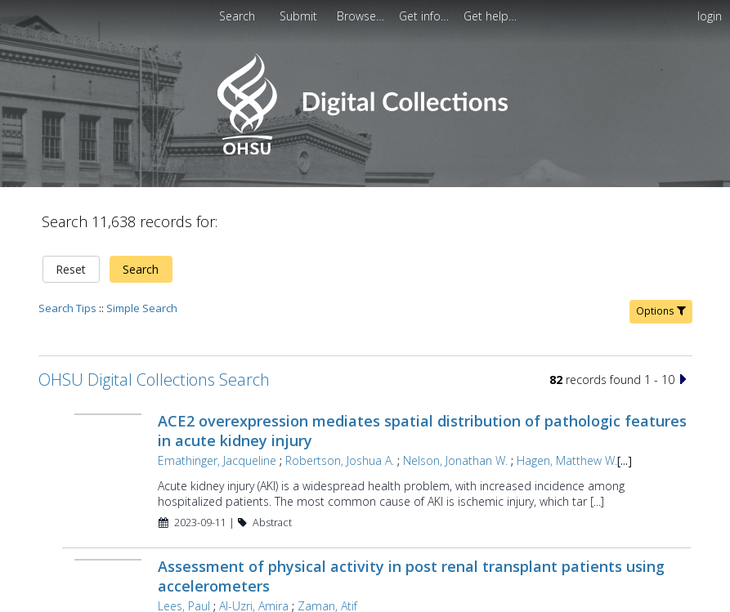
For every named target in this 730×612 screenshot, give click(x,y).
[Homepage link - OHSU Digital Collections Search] (365, 151)
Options (661, 311)
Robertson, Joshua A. (339, 460)
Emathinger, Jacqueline (217, 460)
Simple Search (141, 308)
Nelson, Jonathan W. (455, 460)
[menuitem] (300, 15)
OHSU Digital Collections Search (154, 380)
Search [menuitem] (237, 16)
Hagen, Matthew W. (567, 460)
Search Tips (67, 308)
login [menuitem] (709, 16)
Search (141, 269)
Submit (300, 16)
